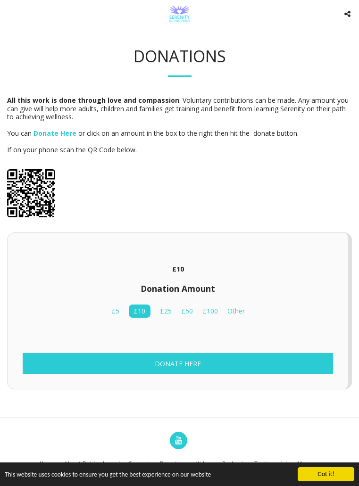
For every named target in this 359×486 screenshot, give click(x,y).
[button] (10, 13)
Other (236, 311)
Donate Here (178, 363)
